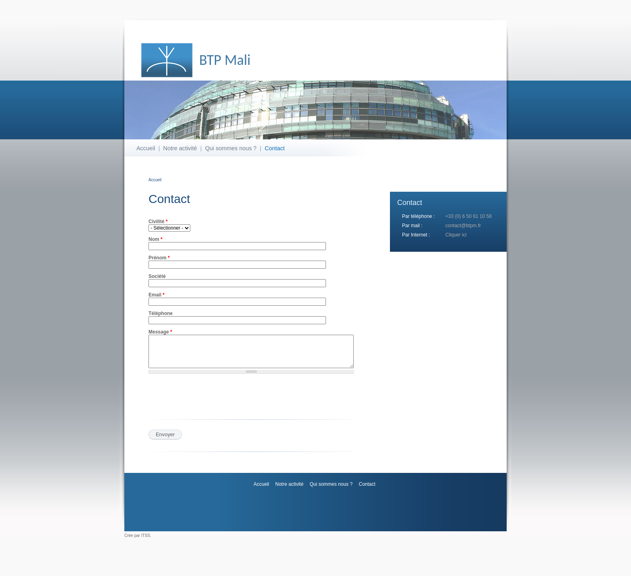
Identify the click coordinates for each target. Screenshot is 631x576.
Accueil (145, 148)
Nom (155, 239)
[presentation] (219, 405)
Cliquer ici (456, 235)
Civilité (157, 221)
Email (156, 295)
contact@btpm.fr (463, 225)
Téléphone (160, 313)
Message (160, 332)
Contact (275, 148)
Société (157, 276)
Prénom (159, 258)
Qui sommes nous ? (231, 148)
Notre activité (180, 148)
